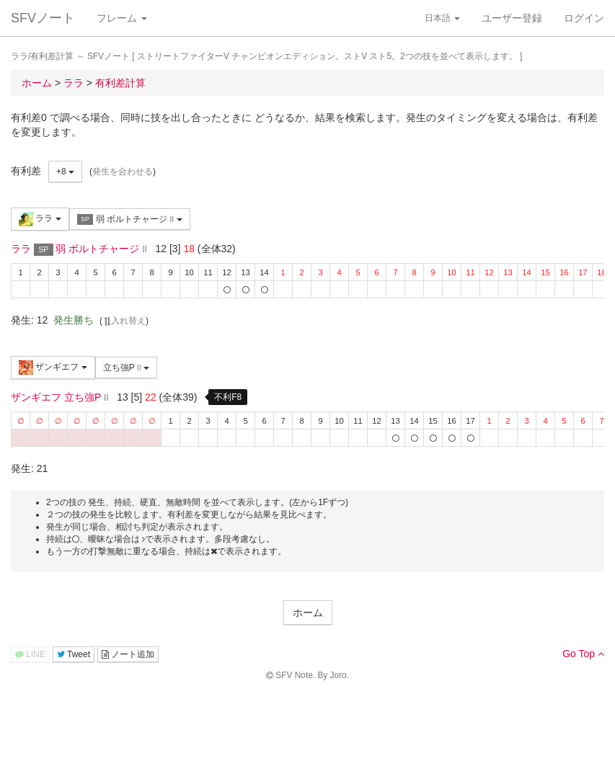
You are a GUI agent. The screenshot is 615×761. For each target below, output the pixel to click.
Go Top (583, 653)
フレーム (122, 18)
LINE (30, 654)
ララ (40, 219)
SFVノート (43, 18)
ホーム (308, 612)
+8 (65, 171)
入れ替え (124, 321)
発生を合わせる (122, 171)
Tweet (73, 654)
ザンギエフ (53, 367)
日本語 (442, 18)
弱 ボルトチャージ (129, 219)
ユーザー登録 (512, 18)
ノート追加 (128, 654)
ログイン (584, 18)
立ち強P (126, 367)
